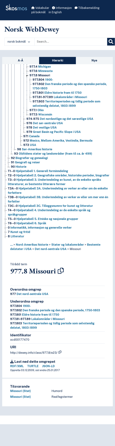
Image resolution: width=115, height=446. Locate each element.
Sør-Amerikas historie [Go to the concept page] (34, 149)
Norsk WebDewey (31, 29)
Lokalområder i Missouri (37, 319)
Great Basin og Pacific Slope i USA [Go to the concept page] (53, 132)
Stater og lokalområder (67, 244)
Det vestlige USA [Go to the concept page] (41, 127)
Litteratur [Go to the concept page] (16, 236)
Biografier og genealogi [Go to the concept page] (29, 158)
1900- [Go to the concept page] (43, 79)
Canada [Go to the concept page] (31, 136)
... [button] (11, 244)
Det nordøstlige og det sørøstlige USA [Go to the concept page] (59, 119)
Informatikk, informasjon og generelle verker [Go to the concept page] (40, 227)
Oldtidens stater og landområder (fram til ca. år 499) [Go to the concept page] (53, 153)
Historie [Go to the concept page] (18, 166)
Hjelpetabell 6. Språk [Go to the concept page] (27, 223)
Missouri (75, 249)
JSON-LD (48, 366)
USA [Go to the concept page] (29, 145)
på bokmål (38, 12)
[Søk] (111, 42)
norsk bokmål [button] (18, 41)
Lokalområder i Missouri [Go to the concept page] (60, 97)
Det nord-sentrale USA (51, 249)
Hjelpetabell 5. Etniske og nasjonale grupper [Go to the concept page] (43, 219)
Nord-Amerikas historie (32, 244)
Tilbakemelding (87, 8)
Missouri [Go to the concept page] (39, 75)
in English (55, 12)
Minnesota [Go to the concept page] (41, 71)
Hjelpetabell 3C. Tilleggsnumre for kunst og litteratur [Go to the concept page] (50, 206)
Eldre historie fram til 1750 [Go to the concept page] (57, 92)
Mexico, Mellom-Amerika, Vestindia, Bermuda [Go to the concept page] (57, 140)
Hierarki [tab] (57, 60)
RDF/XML (17, 366)
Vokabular (40, 8)
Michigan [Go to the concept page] (40, 66)
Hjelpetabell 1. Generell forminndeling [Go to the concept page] (38, 171)
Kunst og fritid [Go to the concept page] (19, 232)
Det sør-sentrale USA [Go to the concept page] (44, 123)
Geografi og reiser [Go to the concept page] (25, 162)
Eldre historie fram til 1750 (34, 314)
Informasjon (62, 8)
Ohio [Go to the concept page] (36, 110)
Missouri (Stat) (20, 391)
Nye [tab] (94, 60)
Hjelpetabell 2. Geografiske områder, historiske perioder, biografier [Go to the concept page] (58, 175)
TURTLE (33, 366)
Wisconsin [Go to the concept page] (40, 114)
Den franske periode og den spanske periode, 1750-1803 (55, 310)
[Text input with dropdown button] (70, 42)
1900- (20, 306)
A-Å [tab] (20, 60)
